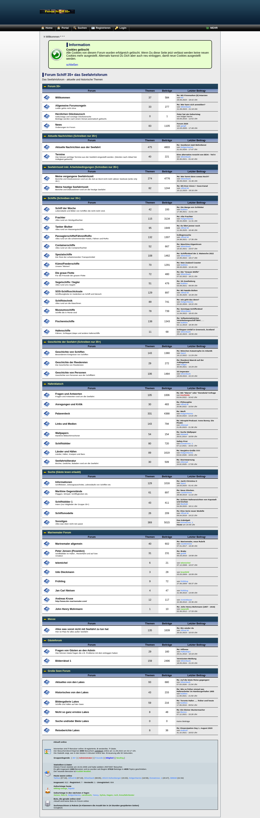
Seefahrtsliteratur (65, 460)
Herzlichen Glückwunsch (70, 114)
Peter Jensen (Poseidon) (70, 551)
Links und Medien (65, 423)
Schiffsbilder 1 (64, 501)
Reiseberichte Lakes (67, 730)
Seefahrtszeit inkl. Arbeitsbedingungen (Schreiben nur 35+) (83, 167)
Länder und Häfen (66, 451)
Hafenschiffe (62, 330)
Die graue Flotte (64, 273)
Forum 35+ (54, 86)
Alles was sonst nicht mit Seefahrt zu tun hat (82, 629)
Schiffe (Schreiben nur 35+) (64, 198)
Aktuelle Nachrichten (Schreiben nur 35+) (72, 136)
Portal (62, 27)
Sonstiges (61, 521)
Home (46, 27)
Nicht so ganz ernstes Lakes (72, 712)
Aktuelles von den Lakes (70, 682)
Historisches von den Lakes (71, 692)
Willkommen (62, 97)
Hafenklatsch (56, 383)
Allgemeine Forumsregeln (70, 105)
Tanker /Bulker (64, 226)
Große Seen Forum (59, 671)
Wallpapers (62, 433)
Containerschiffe (65, 245)
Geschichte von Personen (70, 372)
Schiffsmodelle (64, 513)
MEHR (211, 27)
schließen (72, 64)
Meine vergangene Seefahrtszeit (74, 176)
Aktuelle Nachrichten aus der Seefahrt (78, 147)
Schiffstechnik (63, 300)
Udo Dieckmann (64, 572)
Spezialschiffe (63, 254)
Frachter (60, 217)
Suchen (79, 27)
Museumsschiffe (65, 310)
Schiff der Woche (65, 208)
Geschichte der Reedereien (71, 362)
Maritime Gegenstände (68, 491)
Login (119, 27)
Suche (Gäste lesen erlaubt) (64, 472)
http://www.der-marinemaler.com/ (71, 601)
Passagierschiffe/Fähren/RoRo (73, 236)
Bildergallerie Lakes (67, 701)
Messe (51, 619)
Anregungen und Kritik (68, 404)
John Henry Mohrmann (69, 609)
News (58, 124)
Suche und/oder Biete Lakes (72, 721)
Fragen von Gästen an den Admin (75, 650)
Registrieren (100, 27)
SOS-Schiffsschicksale (68, 291)
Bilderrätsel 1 (63, 661)
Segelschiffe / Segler (67, 282)
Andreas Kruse (64, 598)
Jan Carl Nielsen (65, 590)
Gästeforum (55, 640)
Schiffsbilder (63, 443)
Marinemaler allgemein (68, 543)
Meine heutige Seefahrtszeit (71, 187)
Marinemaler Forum (59, 532)
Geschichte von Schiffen (70, 352)
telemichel (61, 562)
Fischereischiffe (64, 321)
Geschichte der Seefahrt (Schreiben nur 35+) (74, 341)
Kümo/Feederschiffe (67, 263)
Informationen (63, 482)
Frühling (60, 581)
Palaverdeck (62, 413)
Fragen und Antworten (68, 394)
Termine (60, 154)
